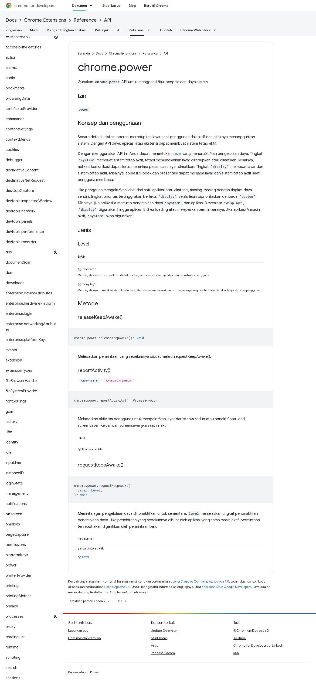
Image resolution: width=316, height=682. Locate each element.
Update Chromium (164, 630)
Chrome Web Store (195, 30)
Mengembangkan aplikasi (67, 30)
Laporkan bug (78, 630)
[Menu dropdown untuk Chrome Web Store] (216, 30)
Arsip (154, 645)
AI (118, 30)
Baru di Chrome (156, 5)
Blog (132, 5)
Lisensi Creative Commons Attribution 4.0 (199, 581)
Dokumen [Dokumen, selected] (79, 5)
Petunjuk (102, 30)
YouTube (239, 638)
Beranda (84, 53)
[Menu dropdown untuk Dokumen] (92, 5)
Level (177, 153)
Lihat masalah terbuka (84, 638)
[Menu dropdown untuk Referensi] (150, 30)
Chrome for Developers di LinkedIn (258, 645)
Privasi (94, 672)
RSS (236, 653)
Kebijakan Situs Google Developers (226, 587)
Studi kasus (111, 5)
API (107, 20)
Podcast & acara (163, 653)
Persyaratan (77, 672)
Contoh (166, 30)
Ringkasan (14, 30)
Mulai (34, 30)
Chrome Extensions (45, 20)
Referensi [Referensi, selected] (137, 30)
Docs (11, 20)
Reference (85, 20)
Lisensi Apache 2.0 (117, 587)
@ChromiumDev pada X (251, 630)
